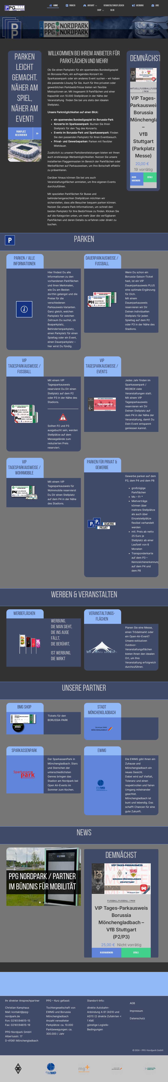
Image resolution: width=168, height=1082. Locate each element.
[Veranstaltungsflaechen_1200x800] (102, 637)
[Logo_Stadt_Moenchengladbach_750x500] (102, 718)
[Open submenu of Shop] (103, 10)
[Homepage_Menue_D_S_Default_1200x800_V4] (102, 290)
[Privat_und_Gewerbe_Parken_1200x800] (102, 514)
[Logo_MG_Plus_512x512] (84, 1064)
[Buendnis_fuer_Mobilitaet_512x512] (150, 1064)
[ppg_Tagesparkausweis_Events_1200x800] (102, 394)
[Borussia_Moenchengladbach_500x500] (18, 1064)
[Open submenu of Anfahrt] (96, 5)
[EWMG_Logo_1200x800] (102, 775)
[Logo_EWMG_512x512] (51, 1064)
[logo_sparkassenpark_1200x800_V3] (24, 764)
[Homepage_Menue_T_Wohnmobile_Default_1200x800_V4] (24, 482)
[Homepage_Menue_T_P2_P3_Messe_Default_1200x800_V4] (24, 404)
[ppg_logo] (15, 6)
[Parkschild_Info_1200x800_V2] (24, 299)
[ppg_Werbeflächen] (24, 632)
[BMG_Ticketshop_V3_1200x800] (24, 713)
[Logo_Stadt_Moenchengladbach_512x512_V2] (117, 1064)
